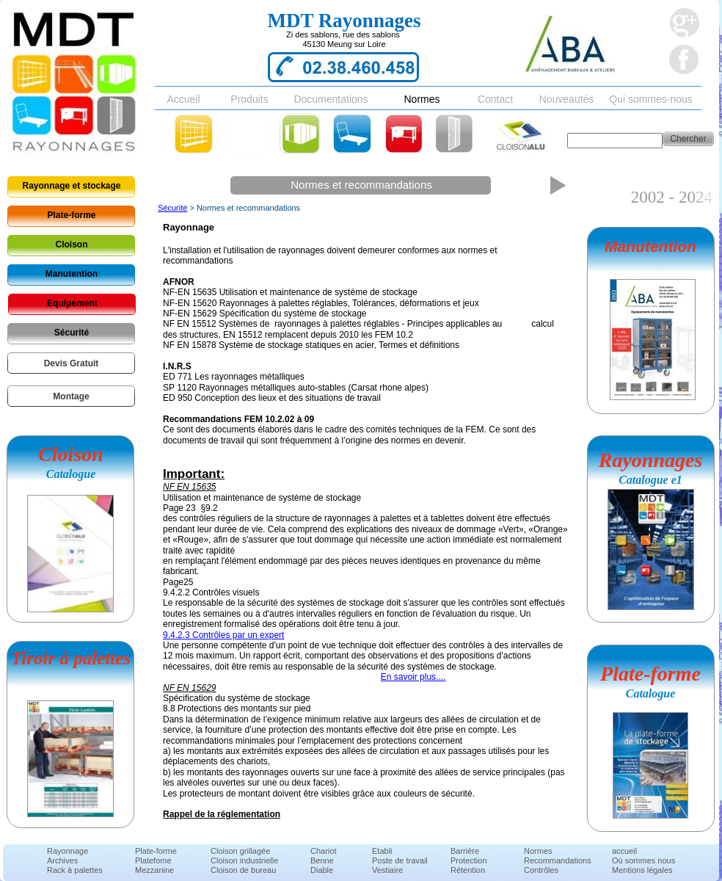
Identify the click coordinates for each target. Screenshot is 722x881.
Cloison (72, 244)
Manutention (71, 274)
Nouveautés (566, 99)
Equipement (72, 303)
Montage (71, 396)
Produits (249, 99)
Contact (495, 99)
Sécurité (71, 332)
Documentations (330, 99)
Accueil (183, 99)
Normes (422, 99)
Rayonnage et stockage (71, 186)
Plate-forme (71, 215)
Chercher (688, 139)
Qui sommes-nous (651, 99)
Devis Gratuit (71, 363)
